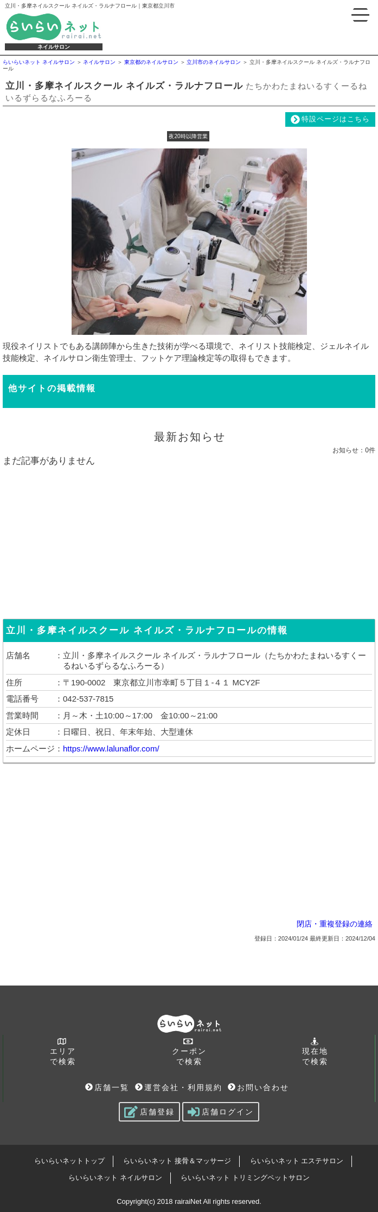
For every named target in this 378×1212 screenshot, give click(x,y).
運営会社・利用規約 (178, 1087)
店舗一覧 (107, 1087)
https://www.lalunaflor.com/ (111, 748)
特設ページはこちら (330, 119)
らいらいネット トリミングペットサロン (245, 1178)
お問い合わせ (258, 1087)
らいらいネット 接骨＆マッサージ (177, 1161)
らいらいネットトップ (69, 1161)
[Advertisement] (189, 540)
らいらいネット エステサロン (297, 1161)
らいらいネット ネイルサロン (115, 1178)
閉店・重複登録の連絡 (335, 923)
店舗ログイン (221, 1112)
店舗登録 (149, 1112)
